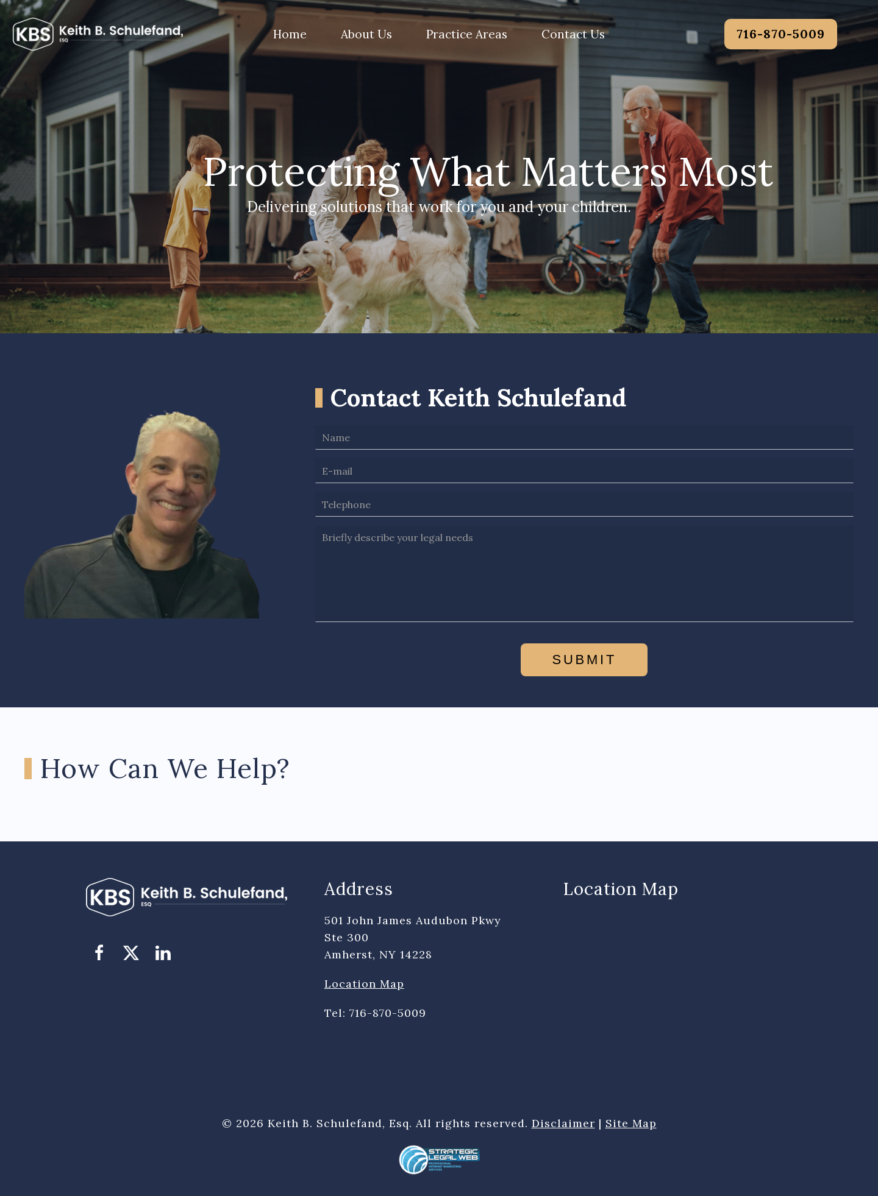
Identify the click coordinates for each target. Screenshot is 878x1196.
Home (290, 34)
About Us (366, 34)
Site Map (631, 1123)
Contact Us (573, 34)
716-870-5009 (781, 33)
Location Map (364, 984)
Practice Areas (466, 34)
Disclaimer (563, 1123)
